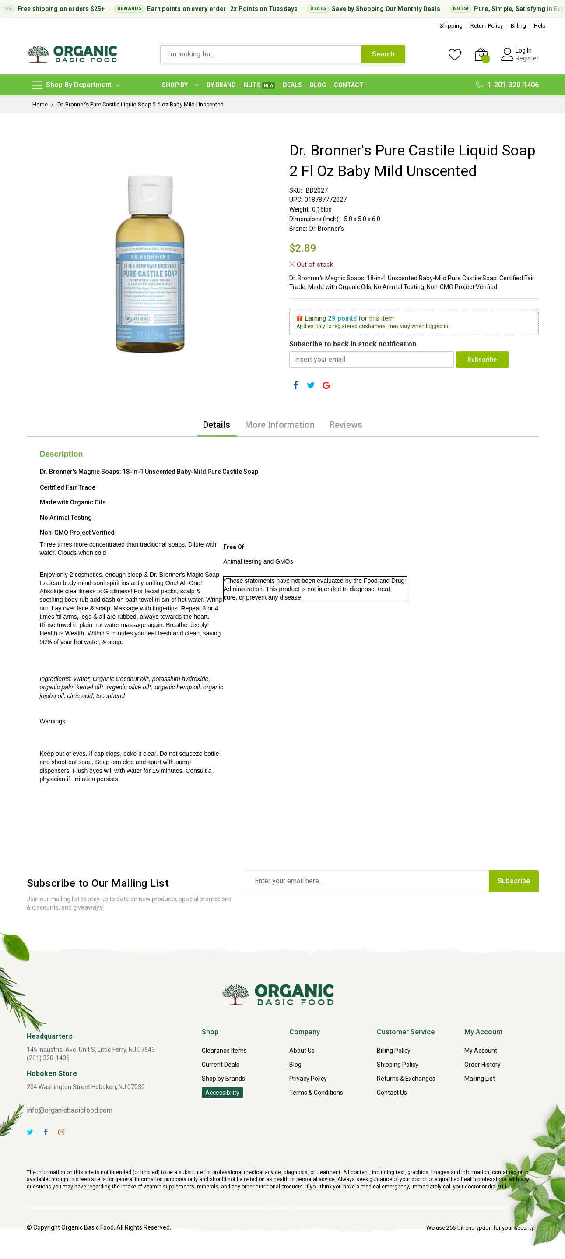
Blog (295, 1064)
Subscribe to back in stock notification (352, 344)
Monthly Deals (423, 8)
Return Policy (486, 25)
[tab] (217, 425)
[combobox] (260, 54)
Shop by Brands (223, 1078)
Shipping (451, 25)
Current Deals (220, 1064)
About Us (302, 1050)
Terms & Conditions (316, 1092)
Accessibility (222, 1092)
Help (540, 25)
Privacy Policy (308, 1078)
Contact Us (392, 1092)
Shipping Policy (397, 1064)
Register (527, 58)
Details (216, 425)
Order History (482, 1064)
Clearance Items (224, 1050)
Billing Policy (394, 1050)
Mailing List (479, 1078)
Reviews (346, 425)
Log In (524, 50)
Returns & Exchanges (406, 1078)
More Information (280, 425)
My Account (480, 1050)
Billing (518, 25)
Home (40, 104)
